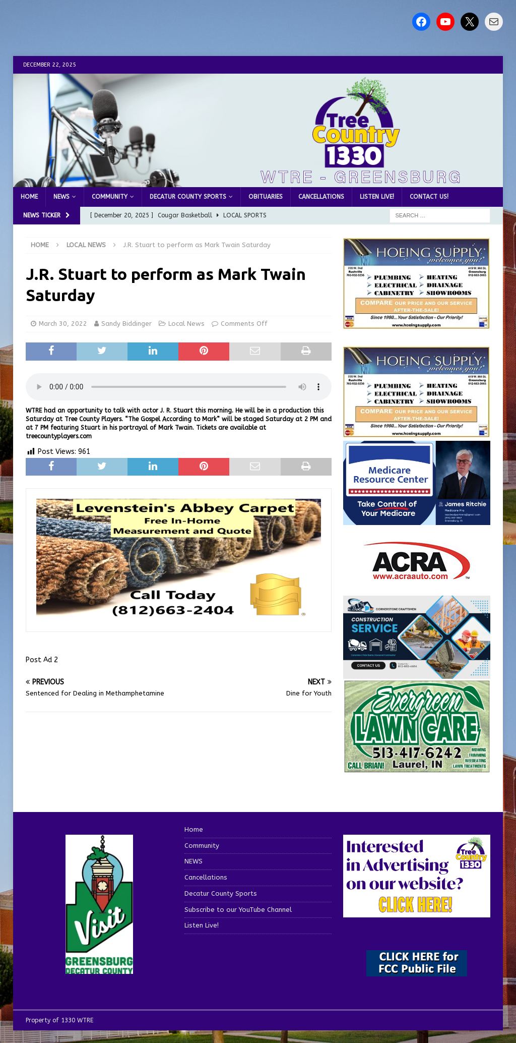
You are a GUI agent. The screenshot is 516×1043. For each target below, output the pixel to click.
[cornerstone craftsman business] (416, 673)
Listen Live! (377, 196)
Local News (186, 323)
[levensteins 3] (178, 615)
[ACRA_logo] (417, 574)
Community (109, 196)
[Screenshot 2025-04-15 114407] (416, 767)
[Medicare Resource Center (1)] (416, 519)
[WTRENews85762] (416, 432)
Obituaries (265, 196)
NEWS (61, 196)
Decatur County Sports (188, 196)
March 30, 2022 (63, 323)
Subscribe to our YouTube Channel (238, 909)
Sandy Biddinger (126, 323)
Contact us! (429, 196)
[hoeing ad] (416, 324)
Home (29, 196)
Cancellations (321, 196)
